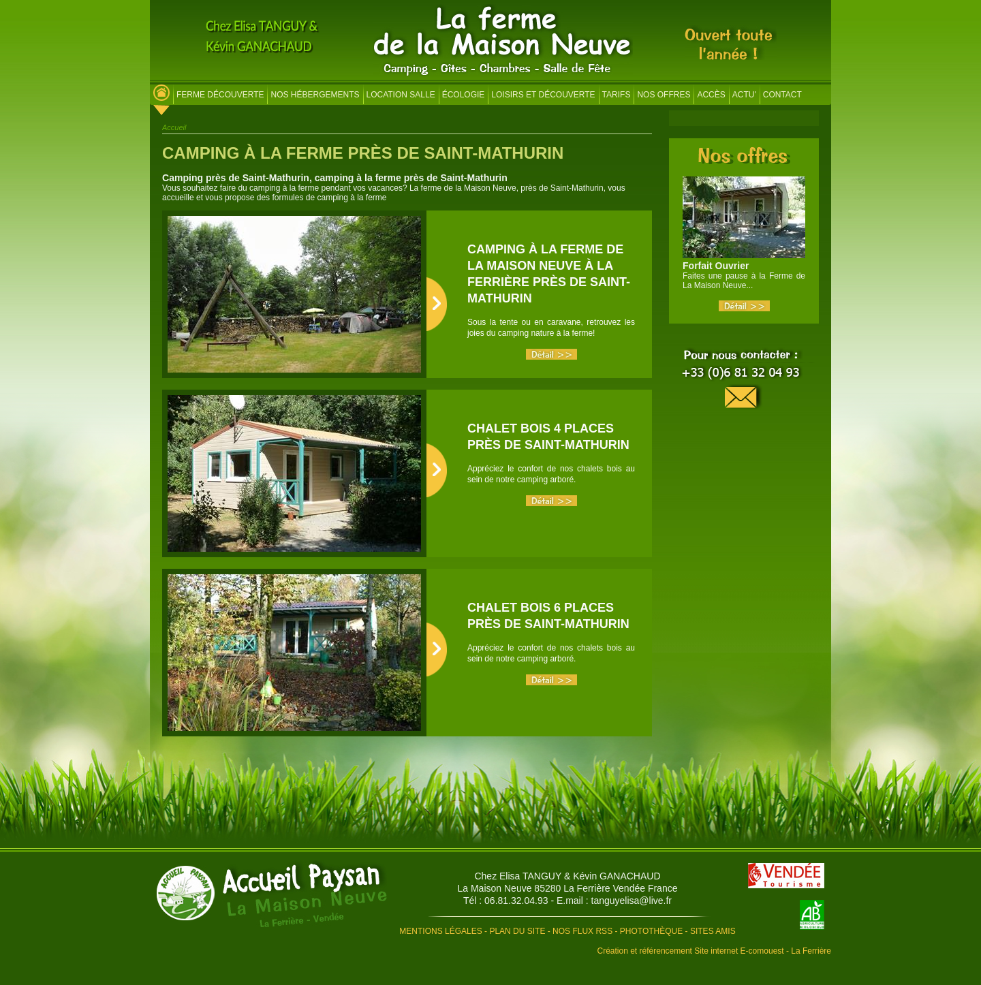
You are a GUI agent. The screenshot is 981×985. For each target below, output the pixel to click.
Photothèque (651, 931)
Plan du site (517, 931)
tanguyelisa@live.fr (631, 900)
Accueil (174, 127)
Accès (711, 94)
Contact (782, 94)
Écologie (463, 94)
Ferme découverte (220, 94)
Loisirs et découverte (543, 94)
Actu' (744, 94)
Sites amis (713, 931)
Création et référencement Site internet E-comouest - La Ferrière (714, 951)
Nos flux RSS (582, 931)
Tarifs (616, 94)
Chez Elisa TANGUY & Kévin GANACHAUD (567, 876)
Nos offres (663, 94)
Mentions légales (440, 931)
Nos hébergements (314, 94)
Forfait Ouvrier (716, 265)
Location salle (401, 94)
